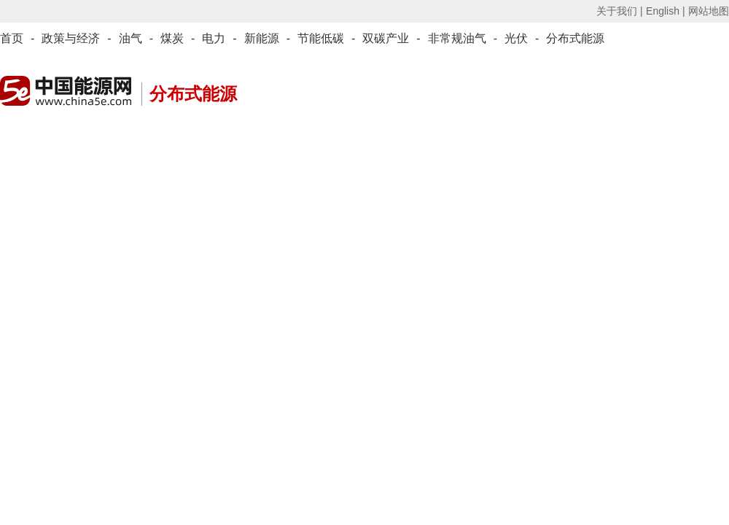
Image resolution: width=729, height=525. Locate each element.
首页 (11, 38)
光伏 (516, 38)
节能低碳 (320, 38)
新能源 (261, 38)
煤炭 (172, 38)
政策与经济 (71, 38)
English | (665, 11)
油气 (130, 38)
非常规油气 (457, 38)
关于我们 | (619, 11)
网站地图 (708, 11)
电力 (213, 38)
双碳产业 (385, 38)
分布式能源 (575, 38)
